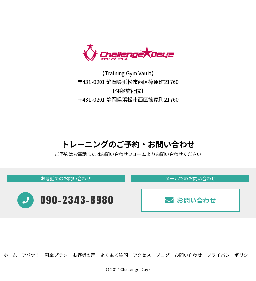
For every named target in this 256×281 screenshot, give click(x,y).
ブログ (163, 255)
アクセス (142, 255)
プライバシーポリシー (230, 255)
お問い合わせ (188, 255)
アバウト (31, 255)
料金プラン (56, 255)
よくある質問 (114, 255)
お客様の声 (84, 255)
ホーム (10, 255)
